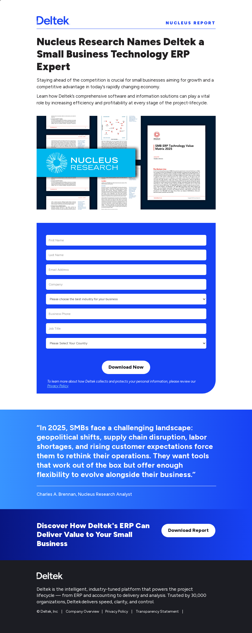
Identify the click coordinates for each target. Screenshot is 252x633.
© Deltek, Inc (48, 611)
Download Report (188, 530)
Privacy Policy (57, 386)
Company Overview (82, 611)
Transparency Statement (157, 611)
